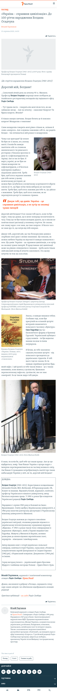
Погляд (4, 10)
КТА (28, 690)
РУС (39, 690)
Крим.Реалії (17, 615)
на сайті (25, 596)
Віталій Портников (8, 27)
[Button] (50, 36)
